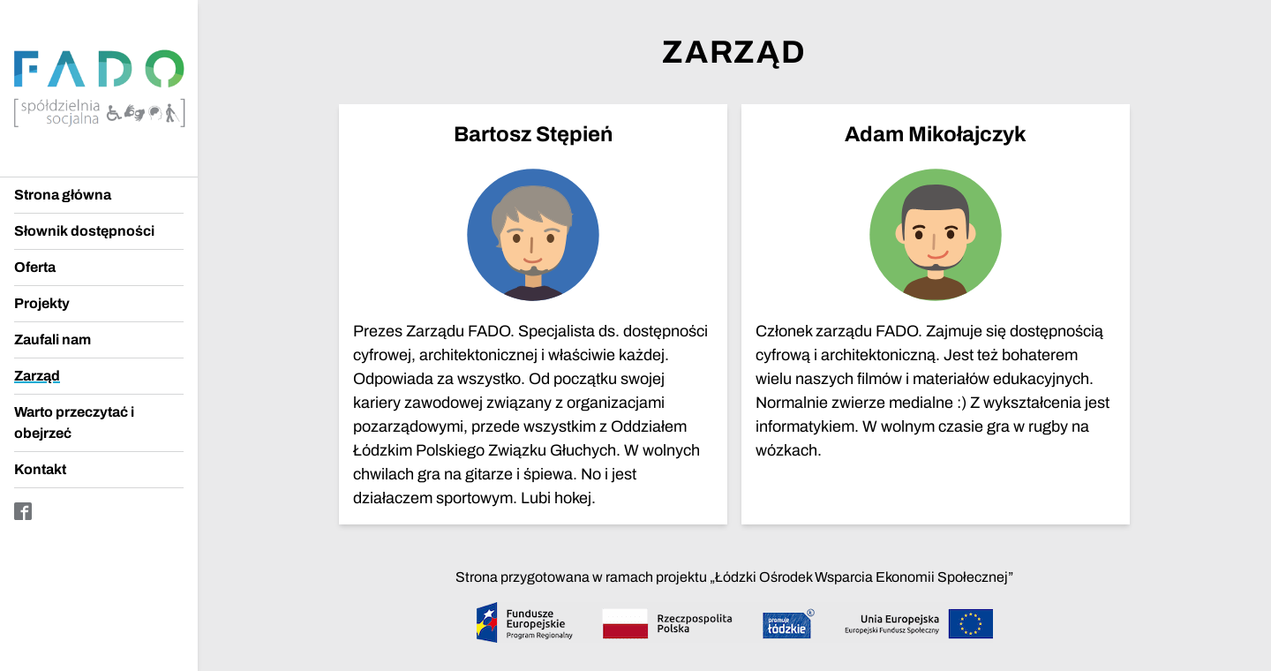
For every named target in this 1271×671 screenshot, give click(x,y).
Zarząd (37, 375)
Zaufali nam (52, 339)
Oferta (35, 267)
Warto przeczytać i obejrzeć (74, 422)
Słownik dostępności (84, 230)
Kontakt (40, 469)
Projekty (42, 303)
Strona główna (62, 194)
